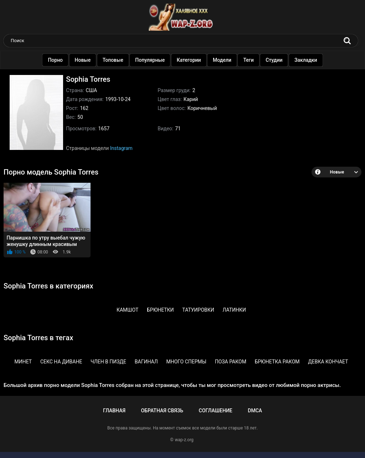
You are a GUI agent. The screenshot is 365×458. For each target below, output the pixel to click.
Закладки (308, 60)
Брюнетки (160, 310)
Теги (251, 60)
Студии (276, 60)
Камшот (127, 310)
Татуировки (198, 310)
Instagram (121, 148)
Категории (191, 60)
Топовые (115, 60)
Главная (114, 410)
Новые (85, 60)
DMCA (255, 410)
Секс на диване (61, 361)
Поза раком (230, 361)
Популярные (152, 60)
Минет (23, 361)
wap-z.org (184, 439)
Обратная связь (162, 410)
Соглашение (215, 410)
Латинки (234, 310)
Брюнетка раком (277, 361)
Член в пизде (108, 361)
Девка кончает (328, 361)
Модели (224, 60)
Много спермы (186, 361)
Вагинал (146, 361)
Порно (57, 60)
